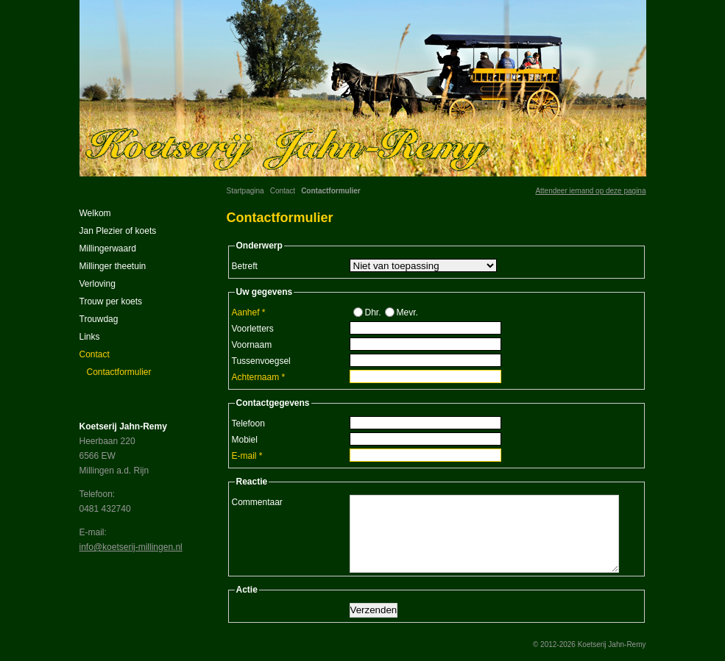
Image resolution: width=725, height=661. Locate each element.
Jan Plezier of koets (118, 231)
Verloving (97, 284)
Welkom (95, 213)
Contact (282, 191)
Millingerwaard (107, 248)
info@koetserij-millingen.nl (131, 547)
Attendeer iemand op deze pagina (590, 191)
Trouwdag (99, 319)
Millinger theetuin (112, 266)
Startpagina (245, 191)
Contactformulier (119, 372)
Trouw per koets (111, 301)
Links (89, 337)
